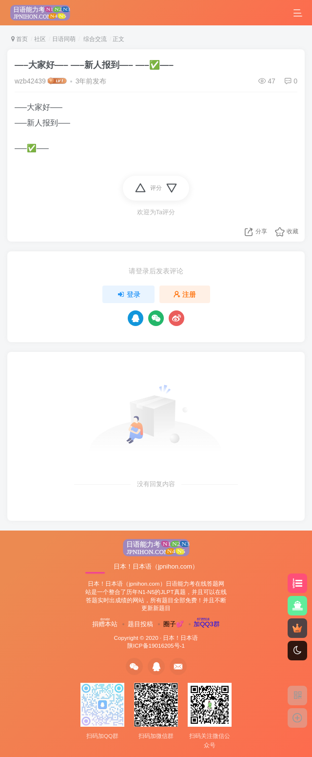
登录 (129, 294)
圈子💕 (173, 624)
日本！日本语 (180, 637)
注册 (185, 294)
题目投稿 (140, 624)
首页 (19, 39)
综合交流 (93, 39)
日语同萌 (64, 39)
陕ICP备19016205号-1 (156, 645)
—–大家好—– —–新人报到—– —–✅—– (94, 65)
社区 (40, 39)
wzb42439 (30, 81)
